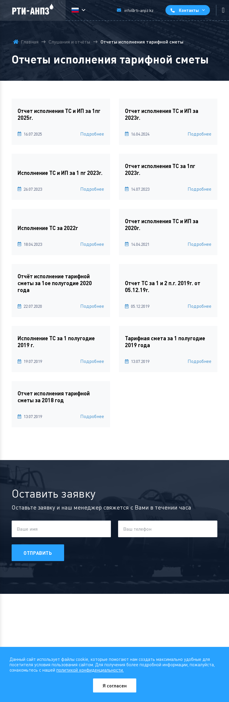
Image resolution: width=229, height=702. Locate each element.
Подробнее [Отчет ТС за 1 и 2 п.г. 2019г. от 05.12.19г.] (199, 306)
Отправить (38, 553)
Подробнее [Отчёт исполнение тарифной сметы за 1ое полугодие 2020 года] (92, 306)
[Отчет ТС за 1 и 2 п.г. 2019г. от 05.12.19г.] (168, 287)
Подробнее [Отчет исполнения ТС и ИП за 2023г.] (199, 134)
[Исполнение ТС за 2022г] (61, 228)
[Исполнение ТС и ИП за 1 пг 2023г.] (61, 173)
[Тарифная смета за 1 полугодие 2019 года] (168, 342)
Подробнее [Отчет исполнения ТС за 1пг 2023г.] (199, 189)
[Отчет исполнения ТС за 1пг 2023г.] (168, 170)
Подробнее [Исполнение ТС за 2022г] (92, 244)
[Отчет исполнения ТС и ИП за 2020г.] (168, 225)
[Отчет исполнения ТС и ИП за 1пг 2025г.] (61, 115)
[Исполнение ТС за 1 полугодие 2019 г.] (61, 342)
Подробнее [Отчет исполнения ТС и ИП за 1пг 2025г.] (92, 134)
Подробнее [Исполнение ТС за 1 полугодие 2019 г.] (92, 361)
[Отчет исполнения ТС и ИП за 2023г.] (168, 115)
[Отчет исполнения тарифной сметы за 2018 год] (61, 397)
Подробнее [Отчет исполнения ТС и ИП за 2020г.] (199, 244)
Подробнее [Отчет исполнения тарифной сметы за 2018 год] (92, 416)
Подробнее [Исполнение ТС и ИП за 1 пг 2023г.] (92, 189)
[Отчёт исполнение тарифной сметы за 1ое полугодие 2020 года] (61, 283)
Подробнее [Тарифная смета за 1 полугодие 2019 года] (199, 361)
